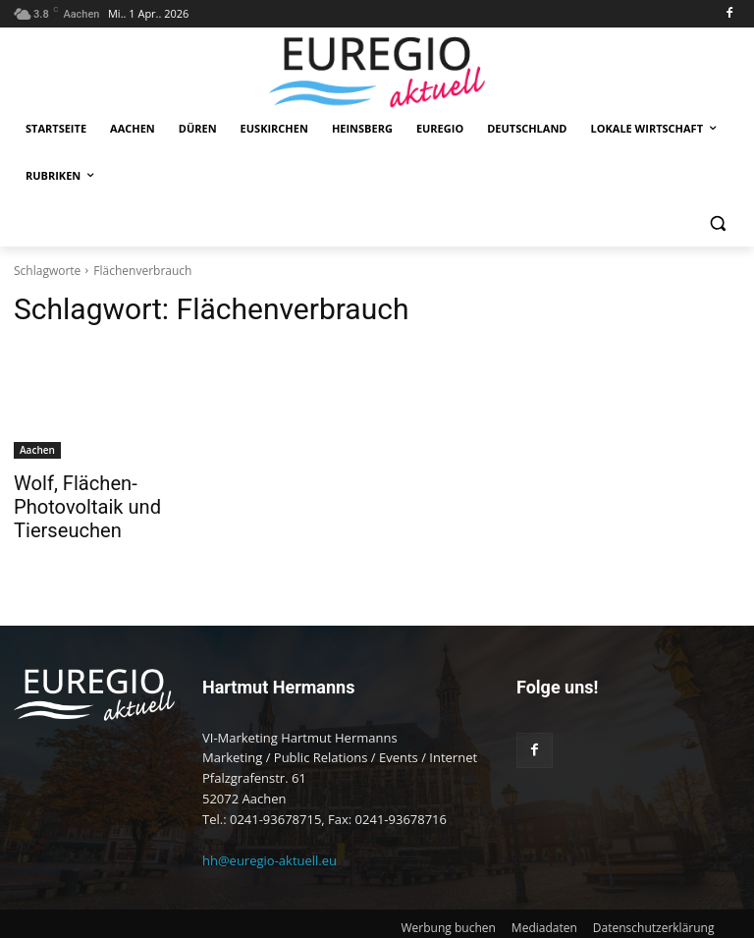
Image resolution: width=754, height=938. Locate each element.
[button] (717, 223)
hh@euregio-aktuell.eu (269, 832)
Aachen (37, 450)
